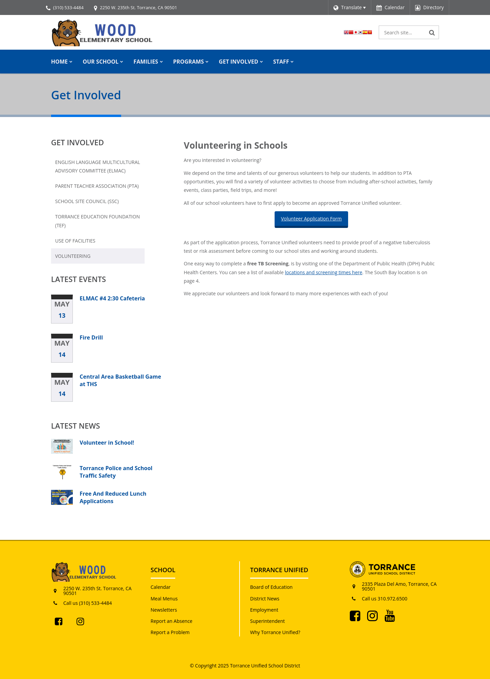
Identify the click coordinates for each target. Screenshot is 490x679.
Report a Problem (170, 632)
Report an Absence (172, 621)
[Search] (432, 32)
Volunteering (73, 256)
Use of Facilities (75, 240)
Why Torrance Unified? (275, 632)
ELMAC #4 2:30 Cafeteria (112, 298)
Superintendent (267, 621)
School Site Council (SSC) (87, 201)
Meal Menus (164, 598)
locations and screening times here (323, 272)
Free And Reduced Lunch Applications (113, 497)
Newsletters (164, 610)
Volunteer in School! (107, 442)
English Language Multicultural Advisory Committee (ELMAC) (97, 166)
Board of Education (271, 587)
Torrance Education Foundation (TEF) (97, 223)
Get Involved (77, 142)
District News (264, 598)
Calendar (161, 587)
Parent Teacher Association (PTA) (97, 186)
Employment (264, 610)
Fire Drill (91, 337)
